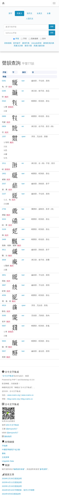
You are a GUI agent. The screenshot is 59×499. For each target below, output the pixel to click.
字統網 (4, 446)
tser (23, 81)
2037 (4, 184)
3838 (4, 260)
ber (23, 209)
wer (23, 101)
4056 (4, 295)
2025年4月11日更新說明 (12, 482)
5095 (4, 315)
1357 (4, 136)
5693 (4, 341)
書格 (4, 453)
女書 (48, 13)
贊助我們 (7, 436)
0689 (4, 116)
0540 (4, 101)
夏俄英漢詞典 (48, 43)
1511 (4, 163)
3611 (4, 250)
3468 (4, 239)
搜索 (51, 26)
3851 (4, 275)
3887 (4, 285)
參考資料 (43, 469)
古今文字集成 (8, 376)
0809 (4, 126)
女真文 (39, 13)
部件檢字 (16, 43)
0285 (4, 91)
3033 (4, 219)
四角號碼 (7, 43)
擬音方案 (28, 46)
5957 (4, 351)
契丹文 (29, 13)
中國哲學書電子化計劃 (11, 450)
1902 (4, 173)
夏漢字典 (25, 43)
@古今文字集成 (12, 425)
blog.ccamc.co (27, 399)
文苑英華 (5, 457)
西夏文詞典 (18, 46)
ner (23, 315)
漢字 (10, 13)
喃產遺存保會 (18, 469)
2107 (4, 194)
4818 (4, 305)
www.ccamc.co (27, 395)
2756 (4, 209)
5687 (4, 326)
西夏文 (19, 13)
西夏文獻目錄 (39, 46)
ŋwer (23, 136)
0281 (4, 81)
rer (23, 91)
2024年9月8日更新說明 (11, 494)
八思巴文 (29, 19)
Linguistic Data (8, 461)
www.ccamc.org (13, 395)
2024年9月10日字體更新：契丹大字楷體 (18, 490)
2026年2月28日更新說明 (12, 478)
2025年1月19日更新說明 (12, 486)
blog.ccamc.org (13, 399)
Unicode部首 (36, 43)
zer (23, 260)
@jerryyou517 (11, 429)
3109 (4, 229)
